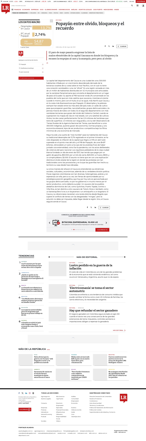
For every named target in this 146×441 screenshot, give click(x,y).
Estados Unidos (75, 13)
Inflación (33, 13)
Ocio (72, 414)
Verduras (44, 13)
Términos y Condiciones (97, 405)
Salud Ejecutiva (76, 416)
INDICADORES (108, 9)
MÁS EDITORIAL (118, 330)
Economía (74, 403)
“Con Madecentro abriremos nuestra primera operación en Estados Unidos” (32, 300)
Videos (58, 421)
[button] (48, 223)
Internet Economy (46, 414)
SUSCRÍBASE (141, 1)
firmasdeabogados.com (71, 431)
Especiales (59, 407)
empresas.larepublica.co (54, 431)
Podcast (43, 416)
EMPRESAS (35, 9)
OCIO (41, 9)
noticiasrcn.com (82, 433)
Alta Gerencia (60, 396)
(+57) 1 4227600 (24, 403)
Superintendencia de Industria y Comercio (102, 412)
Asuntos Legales (46, 398)
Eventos (73, 407)
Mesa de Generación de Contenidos (100, 396)
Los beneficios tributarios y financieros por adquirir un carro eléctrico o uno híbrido (32, 289)
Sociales (74, 354)
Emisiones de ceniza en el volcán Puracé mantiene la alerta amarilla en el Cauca (43, 374)
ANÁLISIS (74, 9)
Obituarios (59, 414)
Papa (50, 13)
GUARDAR (122, 46)
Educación (24, 307)
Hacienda (24, 261)
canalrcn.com (61, 433)
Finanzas (43, 410)
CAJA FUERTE (97, 9)
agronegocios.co (39, 431)
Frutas (56, 13)
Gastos (67, 13)
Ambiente (37, 369)
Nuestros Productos (96, 398)
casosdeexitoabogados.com (27, 433)
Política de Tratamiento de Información (101, 407)
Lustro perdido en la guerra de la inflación (90, 267)
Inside (73, 412)
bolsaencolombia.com (87, 431)
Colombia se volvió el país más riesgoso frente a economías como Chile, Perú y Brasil (32, 325)
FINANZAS (17, 9)
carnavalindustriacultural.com (47, 433)
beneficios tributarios (96, 13)
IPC (38, 13)
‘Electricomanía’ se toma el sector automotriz (91, 289)
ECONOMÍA (26, 9)
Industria (24, 296)
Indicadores (44, 412)
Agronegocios (45, 396)
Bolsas (73, 369)
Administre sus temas (26, 78)
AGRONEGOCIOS (64, 9)
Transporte (25, 272)
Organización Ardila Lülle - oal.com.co (120, 431)
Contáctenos (93, 401)
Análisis (73, 396)
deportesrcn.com (24, 435)
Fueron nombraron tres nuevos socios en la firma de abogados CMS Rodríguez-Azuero (117, 359)
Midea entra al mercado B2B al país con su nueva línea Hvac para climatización (80, 359)
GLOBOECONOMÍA (51, 9)
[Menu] (12, 9)
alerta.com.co (103, 433)
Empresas (44, 407)
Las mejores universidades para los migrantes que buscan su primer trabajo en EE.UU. (31, 312)
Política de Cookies (95, 410)
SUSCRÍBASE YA (102, 229)
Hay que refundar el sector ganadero (93, 310)
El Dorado (85, 13)
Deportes (112, 369)
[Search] (132, 6)
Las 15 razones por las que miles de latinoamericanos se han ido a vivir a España (31, 265)
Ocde (61, 13)
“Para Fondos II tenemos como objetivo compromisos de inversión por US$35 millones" (80, 375)
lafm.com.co (93, 433)
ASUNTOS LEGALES (85, 9)
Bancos (23, 285)
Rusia (35, 354)
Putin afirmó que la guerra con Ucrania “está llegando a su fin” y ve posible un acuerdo (43, 359)
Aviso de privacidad (95, 403)
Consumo (44, 403)
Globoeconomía (76, 410)
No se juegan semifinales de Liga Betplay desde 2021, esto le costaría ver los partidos (118, 374)
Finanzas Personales (62, 410)
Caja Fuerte (59, 398)
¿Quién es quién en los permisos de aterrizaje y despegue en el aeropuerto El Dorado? (32, 277)
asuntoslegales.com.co (25, 431)
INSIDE (116, 9)
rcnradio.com (72, 433)
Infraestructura (60, 412)
